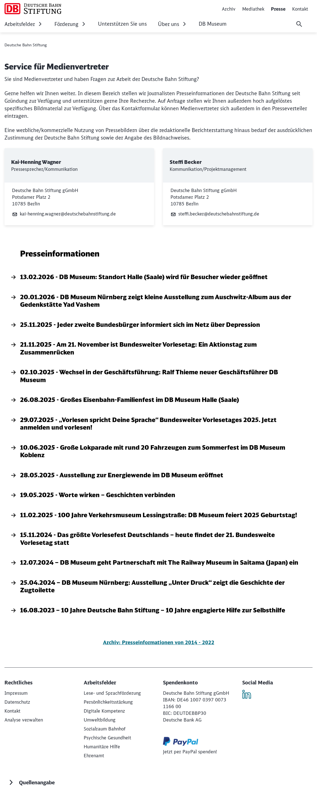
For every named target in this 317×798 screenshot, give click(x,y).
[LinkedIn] (248, 695)
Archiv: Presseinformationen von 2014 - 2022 (158, 642)
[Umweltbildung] (100, 720)
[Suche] (299, 24)
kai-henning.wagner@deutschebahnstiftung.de (64, 214)
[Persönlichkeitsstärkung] (108, 702)
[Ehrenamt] (94, 755)
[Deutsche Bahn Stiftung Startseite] (32, 8)
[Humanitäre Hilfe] (102, 746)
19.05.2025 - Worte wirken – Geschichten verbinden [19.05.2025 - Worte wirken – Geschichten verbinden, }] (92, 495)
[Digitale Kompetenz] (104, 711)
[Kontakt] (12, 711)
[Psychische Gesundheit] (107, 738)
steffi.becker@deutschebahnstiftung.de (214, 214)
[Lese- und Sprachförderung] (112, 693)
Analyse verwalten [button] (23, 720)
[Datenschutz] (17, 702)
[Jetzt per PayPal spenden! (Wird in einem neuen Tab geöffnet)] (190, 751)
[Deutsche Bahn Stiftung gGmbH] (16, 693)
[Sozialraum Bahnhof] (105, 729)
